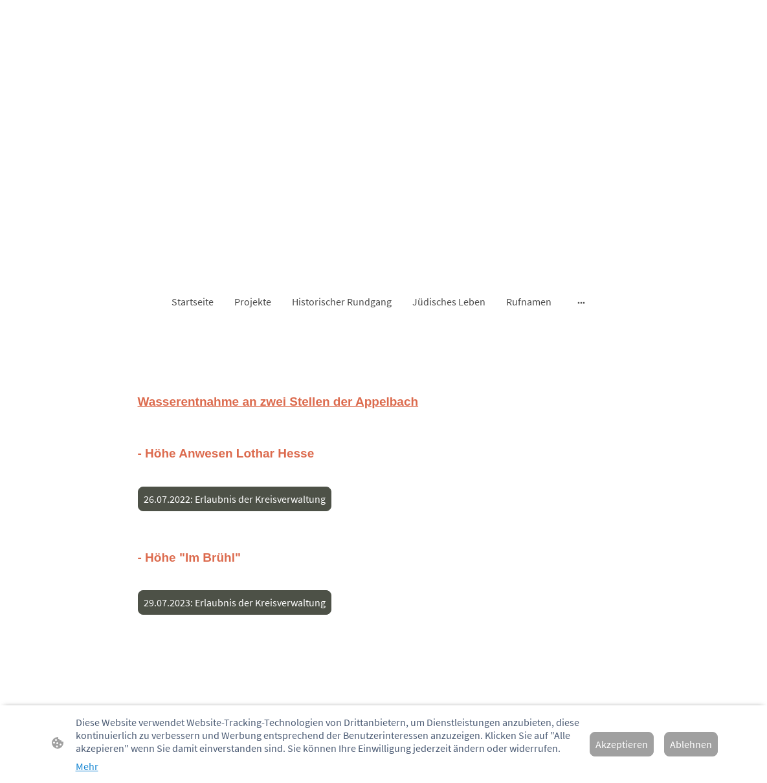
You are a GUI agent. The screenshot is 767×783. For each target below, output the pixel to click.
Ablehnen (691, 744)
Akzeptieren (621, 744)
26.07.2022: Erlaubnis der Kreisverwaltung (235, 498)
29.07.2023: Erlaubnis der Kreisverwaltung (235, 602)
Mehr (87, 766)
